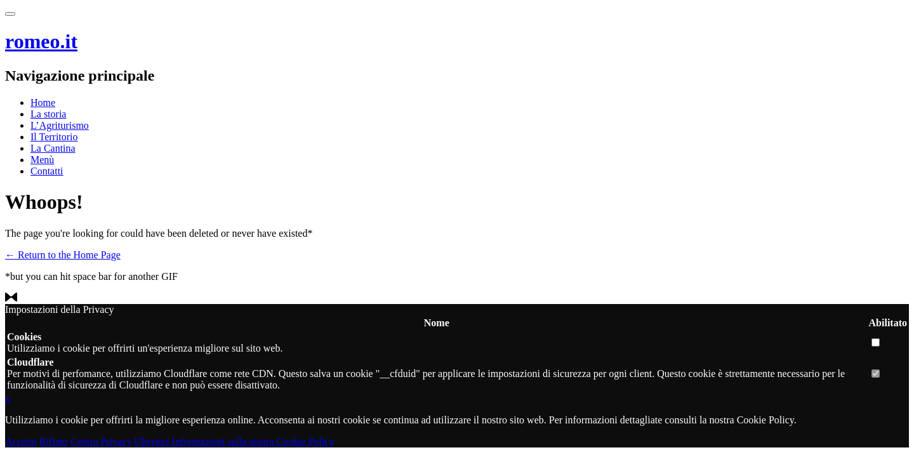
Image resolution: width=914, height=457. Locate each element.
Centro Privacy (100, 441)
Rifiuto (53, 441)
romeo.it (41, 41)
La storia (48, 114)
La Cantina (53, 148)
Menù (42, 159)
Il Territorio (54, 136)
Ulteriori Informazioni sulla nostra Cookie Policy (234, 441)
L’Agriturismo (59, 125)
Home (42, 102)
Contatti (46, 171)
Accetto (21, 441)
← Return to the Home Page (63, 254)
